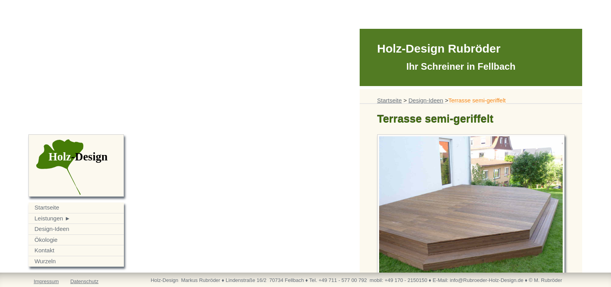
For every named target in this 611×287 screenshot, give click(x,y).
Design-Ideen (51, 228)
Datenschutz (84, 281)
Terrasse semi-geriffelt (476, 100)
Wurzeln (45, 261)
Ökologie (45, 239)
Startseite (46, 207)
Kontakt (44, 250)
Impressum (46, 281)
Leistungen (48, 218)
